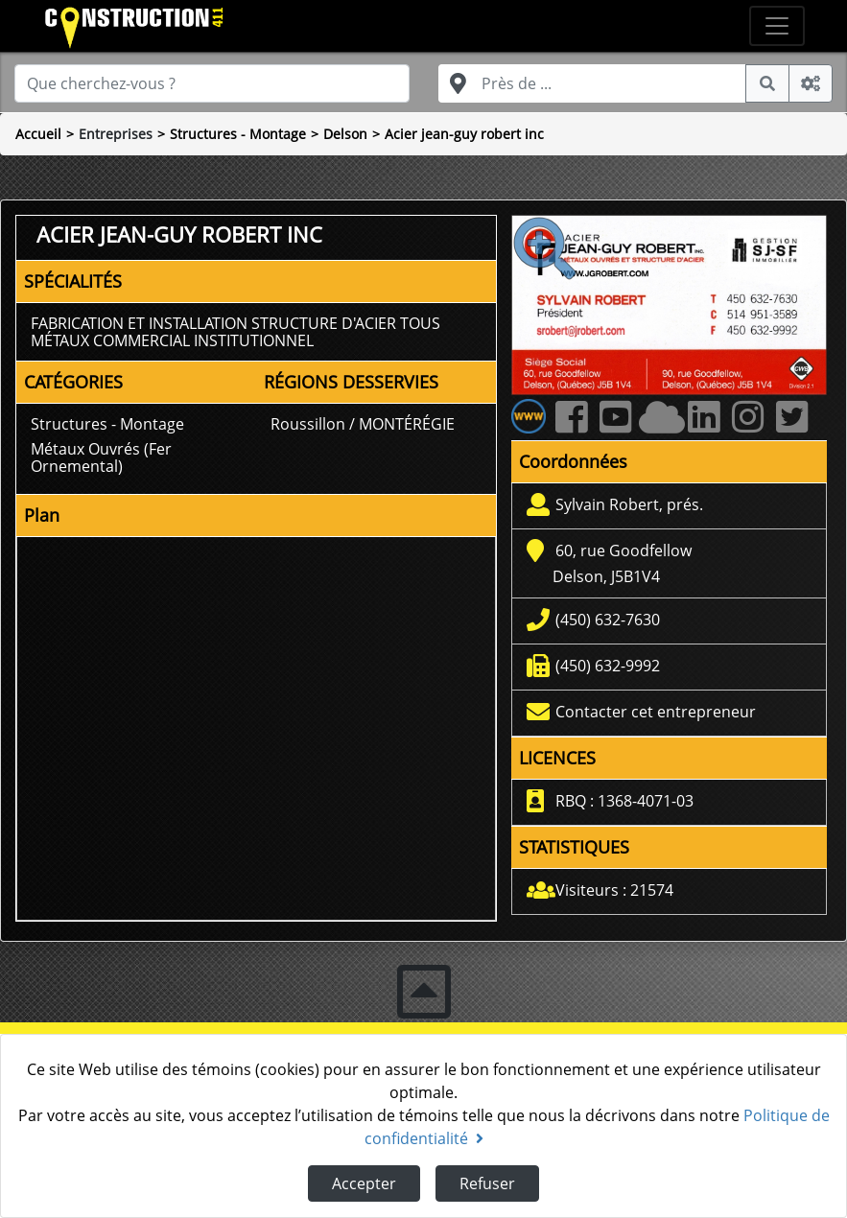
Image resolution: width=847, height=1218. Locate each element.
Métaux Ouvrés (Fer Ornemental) (101, 457)
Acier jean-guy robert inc (464, 134)
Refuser (487, 1183)
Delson (345, 134)
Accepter (364, 1183)
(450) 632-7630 (607, 619)
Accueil (38, 134)
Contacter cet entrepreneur (655, 711)
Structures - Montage (238, 134)
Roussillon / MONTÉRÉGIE (363, 424)
